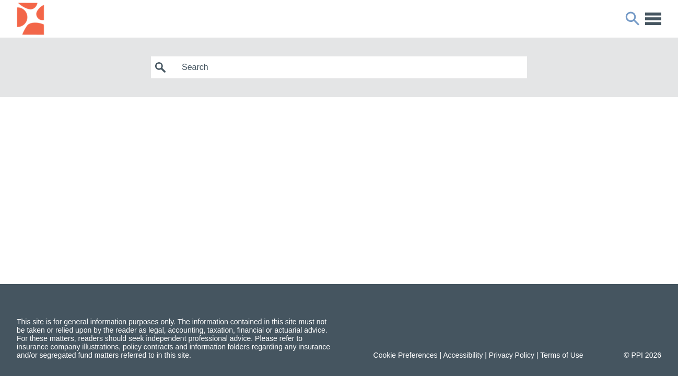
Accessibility (463, 355)
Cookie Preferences (405, 355)
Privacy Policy (511, 355)
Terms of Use (561, 355)
